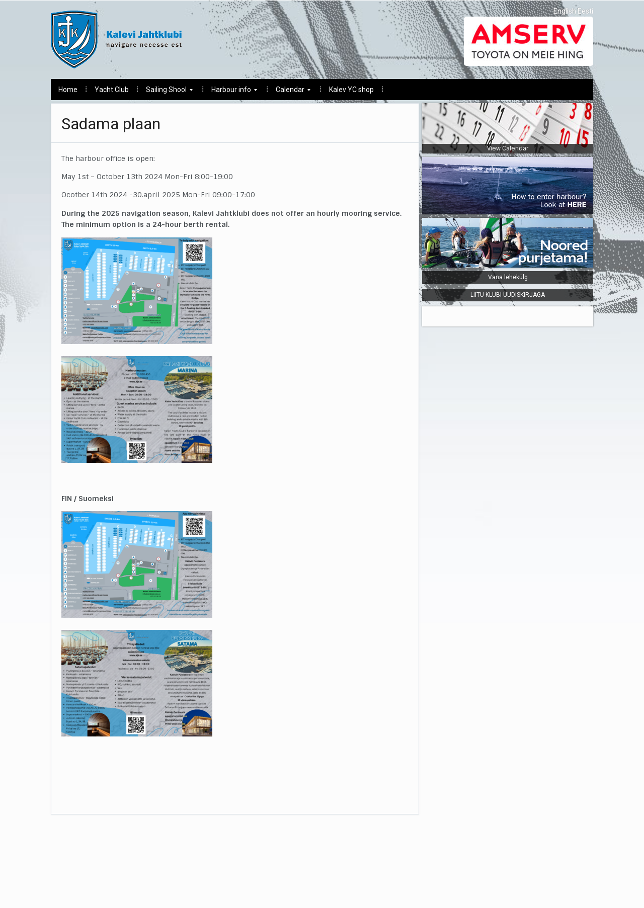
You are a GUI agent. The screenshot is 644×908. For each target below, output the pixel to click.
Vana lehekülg (508, 277)
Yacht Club (112, 90)
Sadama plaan (110, 123)
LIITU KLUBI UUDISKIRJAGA (507, 294)
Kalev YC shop (351, 90)
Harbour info (230, 92)
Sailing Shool (165, 92)
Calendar (289, 92)
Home (67, 90)
